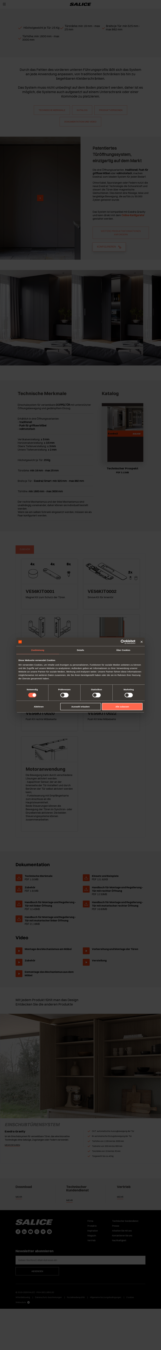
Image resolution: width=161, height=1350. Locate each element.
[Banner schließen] (142, 642)
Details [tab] (80, 650)
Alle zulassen (122, 706)
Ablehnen (39, 706)
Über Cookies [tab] (123, 650)
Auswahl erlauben (80, 706)
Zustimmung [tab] (37, 650)
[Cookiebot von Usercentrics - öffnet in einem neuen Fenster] (122, 642)
